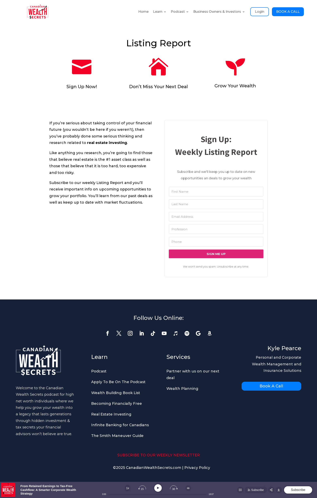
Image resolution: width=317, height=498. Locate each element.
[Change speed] (127, 488)
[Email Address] (216, 216)
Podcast (178, 12)
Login (259, 12)
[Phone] (216, 241)
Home (143, 12)
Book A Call (271, 386)
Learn (157, 12)
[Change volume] (188, 488)
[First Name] (216, 191)
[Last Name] (216, 204)
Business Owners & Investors (217, 12)
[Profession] (216, 229)
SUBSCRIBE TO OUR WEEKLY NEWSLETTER (158, 455)
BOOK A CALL (288, 12)
